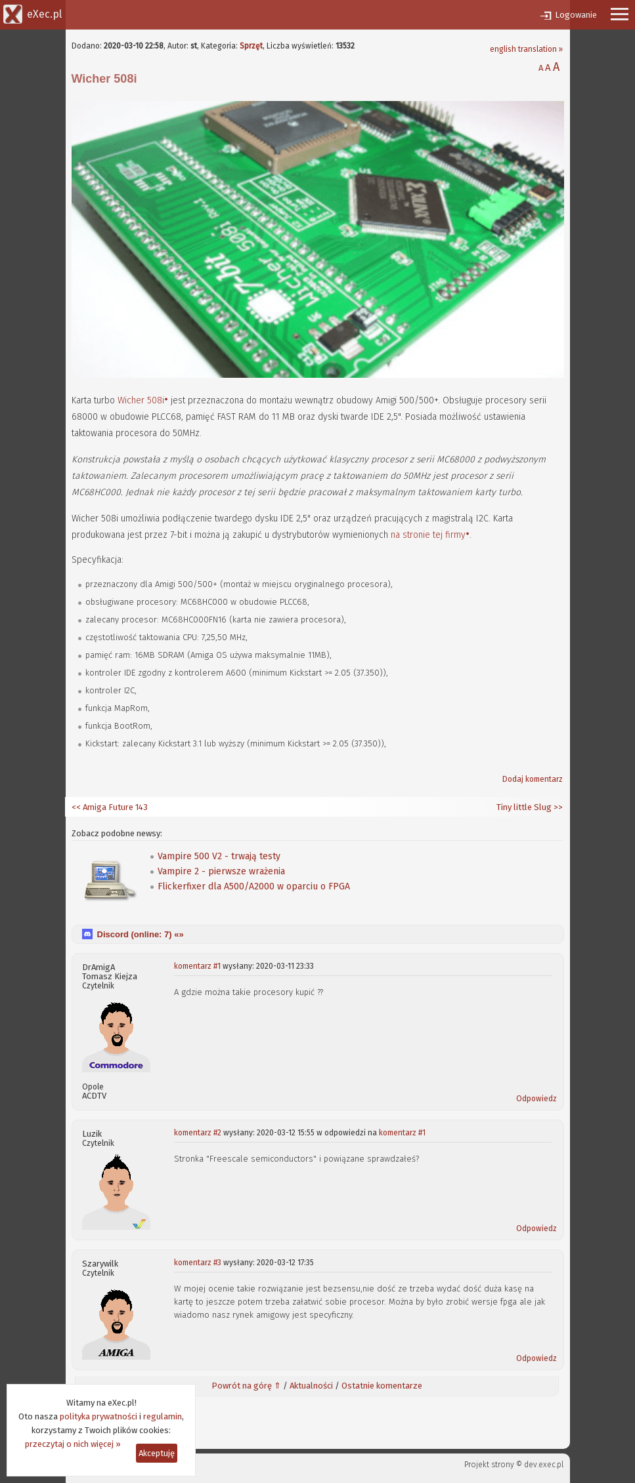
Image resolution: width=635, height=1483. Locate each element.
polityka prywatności (98, 1416)
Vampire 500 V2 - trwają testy (219, 856)
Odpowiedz (536, 1098)
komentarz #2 (197, 1132)
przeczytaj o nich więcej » (73, 1444)
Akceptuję (157, 1453)
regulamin (162, 1416)
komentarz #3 (197, 1262)
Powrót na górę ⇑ (246, 1386)
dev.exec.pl (543, 1464)
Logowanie (576, 15)
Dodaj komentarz (532, 779)
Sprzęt (251, 46)
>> (557, 807)
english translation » (526, 49)
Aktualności (311, 1386)
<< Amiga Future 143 (110, 807)
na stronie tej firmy (428, 534)
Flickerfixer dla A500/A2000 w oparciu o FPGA (254, 886)
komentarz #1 (197, 966)
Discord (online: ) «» (140, 934)
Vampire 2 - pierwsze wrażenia (221, 871)
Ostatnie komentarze (381, 1386)
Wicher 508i (141, 400)
